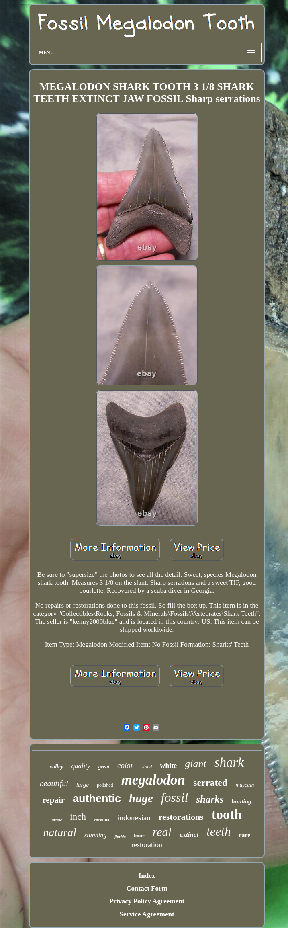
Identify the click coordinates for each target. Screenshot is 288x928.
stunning (95, 835)
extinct (189, 834)
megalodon (153, 780)
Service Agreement (146, 914)
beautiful (54, 783)
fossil (174, 797)
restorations (181, 817)
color (125, 765)
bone (139, 835)
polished (105, 785)
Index (147, 875)
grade (57, 819)
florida (120, 836)
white (168, 766)
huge (141, 798)
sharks (209, 799)
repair (53, 800)
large (82, 784)
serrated (210, 782)
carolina (101, 819)
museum (244, 785)
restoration (146, 845)
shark (229, 762)
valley (56, 767)
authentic (97, 799)
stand (146, 767)
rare (244, 835)
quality (80, 766)
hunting (241, 801)
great (103, 767)
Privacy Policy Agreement (147, 901)
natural (59, 832)
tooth (227, 814)
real (162, 831)
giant (195, 764)
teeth (218, 831)
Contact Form (146, 888)
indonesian (133, 817)
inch (78, 817)
